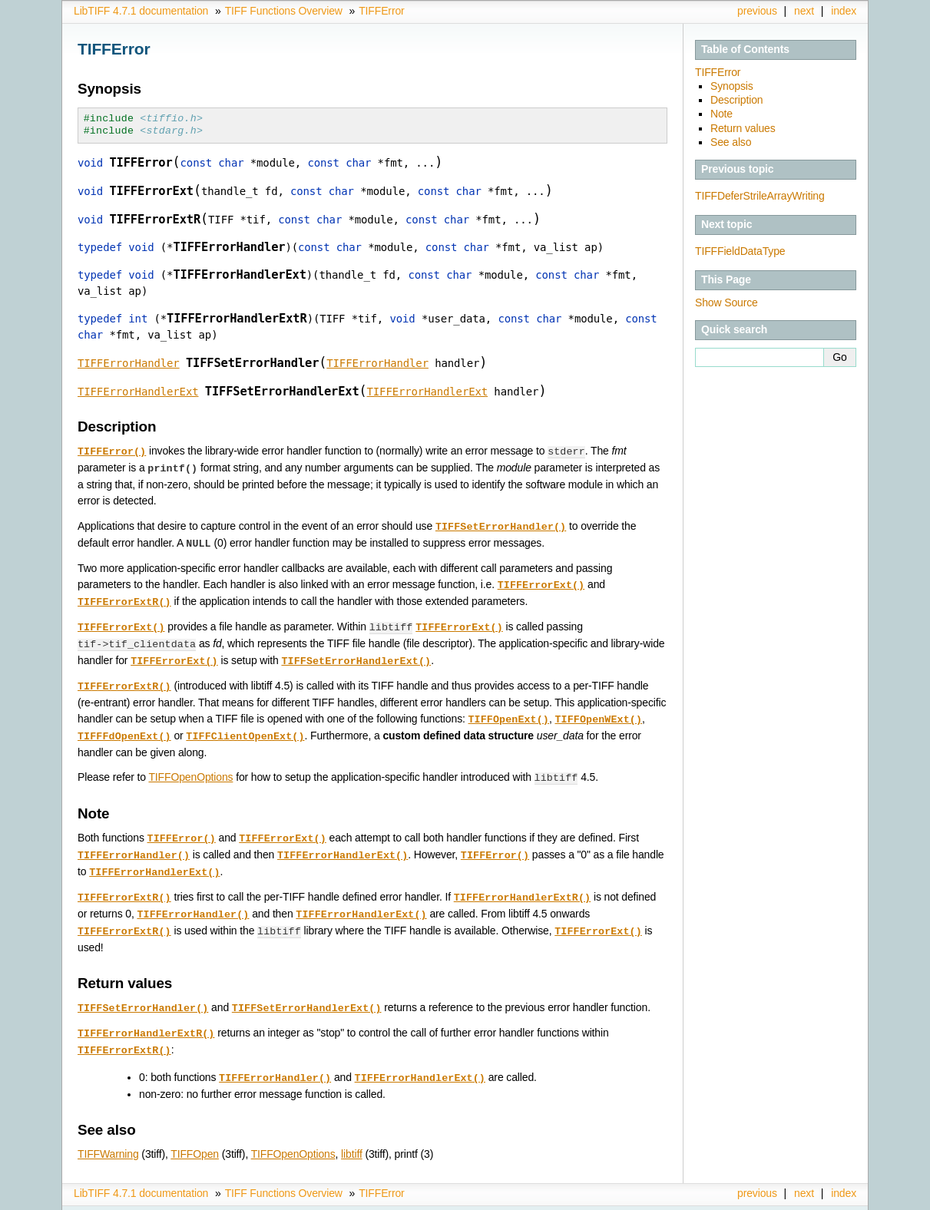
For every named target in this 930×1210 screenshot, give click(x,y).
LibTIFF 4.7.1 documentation (141, 11)
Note (721, 113)
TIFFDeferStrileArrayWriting (760, 196)
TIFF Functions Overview (284, 11)
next (804, 11)
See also (730, 142)
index (843, 11)
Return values (743, 128)
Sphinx (826, 1198)
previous (757, 11)
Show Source (726, 302)
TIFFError (381, 11)
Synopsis (731, 86)
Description (736, 100)
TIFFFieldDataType (740, 251)
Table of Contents (745, 49)
